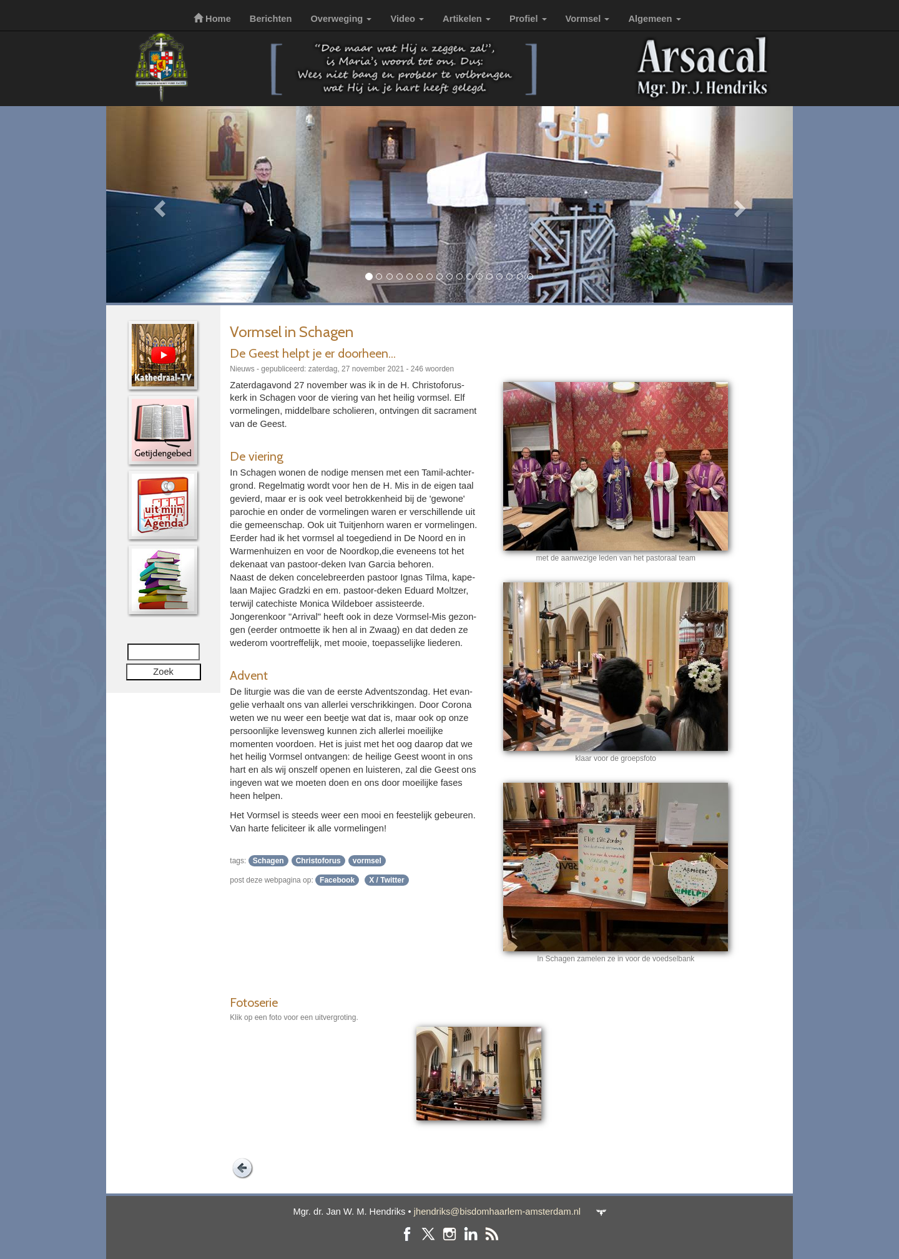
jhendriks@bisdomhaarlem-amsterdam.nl (497, 1212)
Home (212, 19)
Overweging (340, 19)
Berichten (271, 19)
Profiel (528, 19)
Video (407, 19)
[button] (157, 204)
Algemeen (654, 19)
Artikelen (467, 19)
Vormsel (588, 19)
